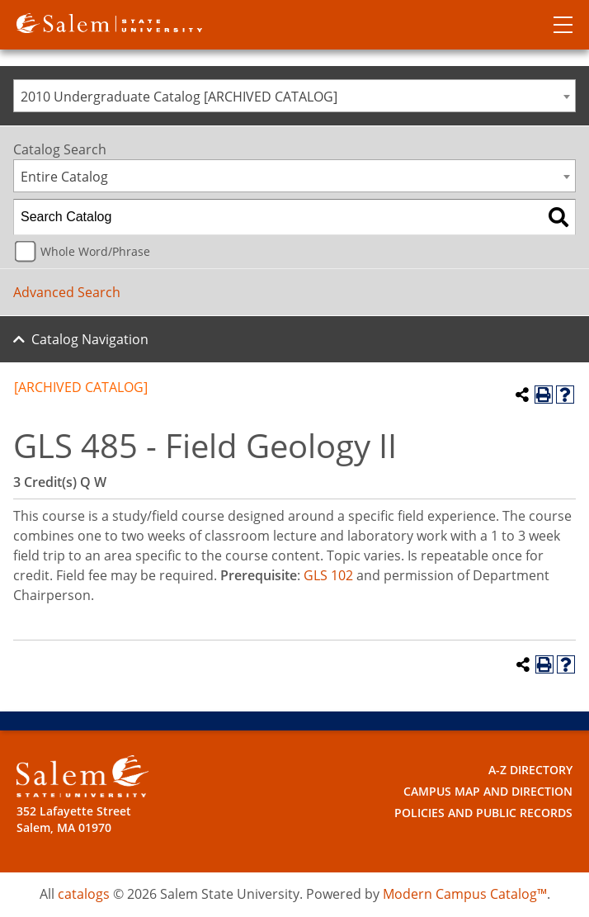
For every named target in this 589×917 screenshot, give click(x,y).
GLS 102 (328, 575)
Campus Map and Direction (488, 791)
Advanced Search (66, 292)
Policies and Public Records (483, 812)
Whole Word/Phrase (95, 251)
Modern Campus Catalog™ (465, 894)
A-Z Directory (530, 770)
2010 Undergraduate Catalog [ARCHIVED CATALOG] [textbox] (179, 96)
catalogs (84, 894)
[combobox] (294, 95)
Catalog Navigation (89, 339)
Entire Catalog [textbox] (64, 177)
